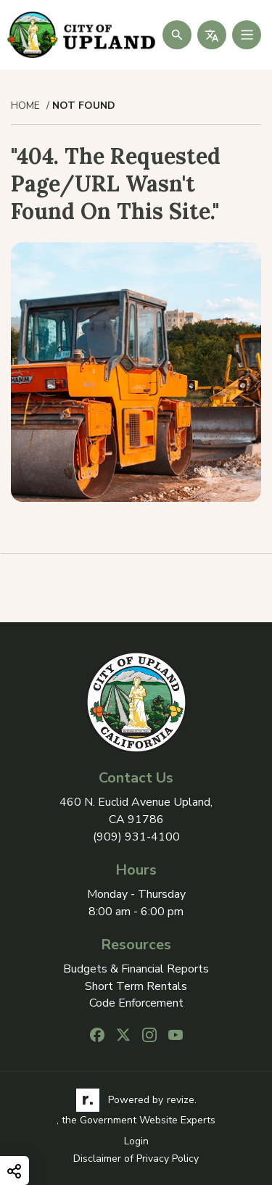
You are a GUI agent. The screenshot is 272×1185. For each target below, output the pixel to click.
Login (136, 1141)
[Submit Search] (176, 34)
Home (25, 105)
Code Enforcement (136, 1003)
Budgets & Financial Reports (136, 969)
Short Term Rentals (136, 986)
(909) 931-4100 (136, 837)
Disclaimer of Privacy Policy (136, 1158)
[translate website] (211, 34)
